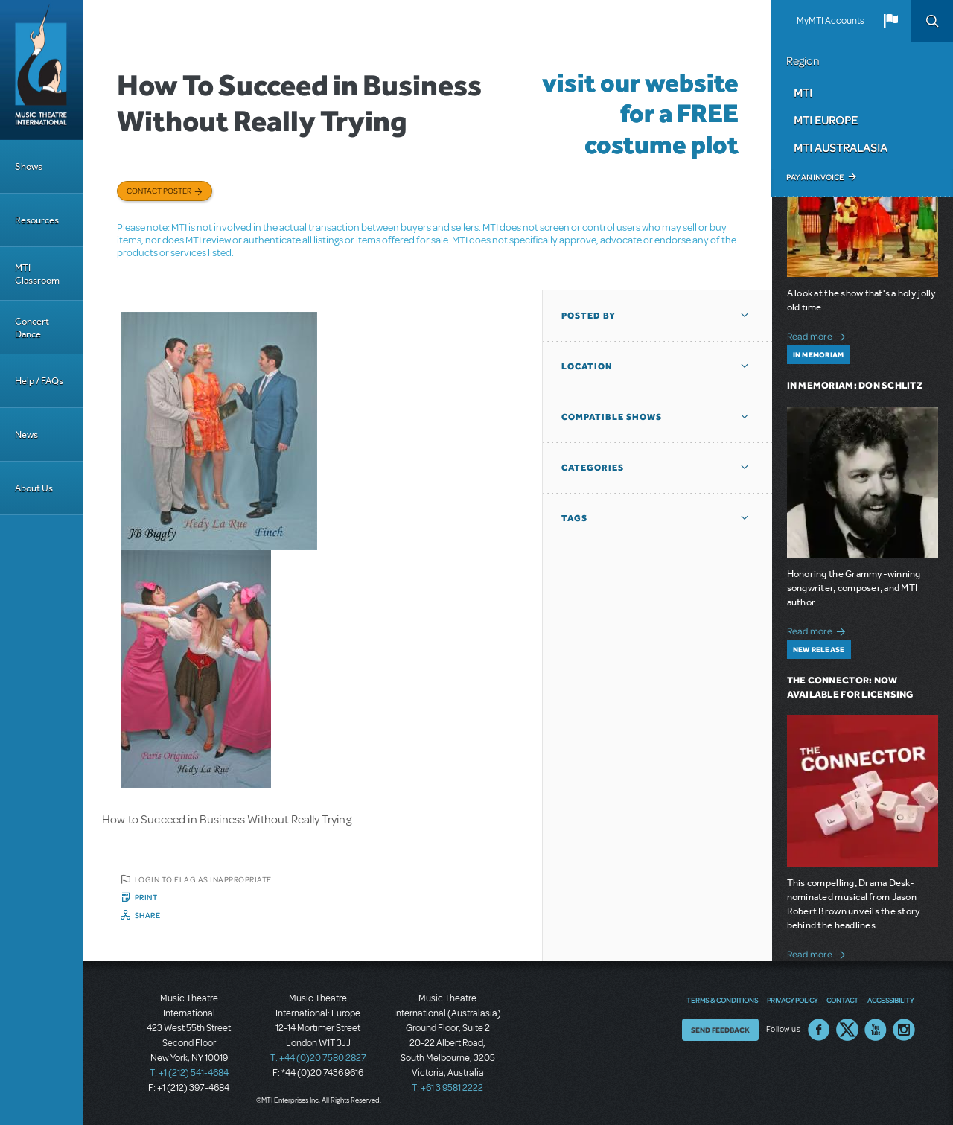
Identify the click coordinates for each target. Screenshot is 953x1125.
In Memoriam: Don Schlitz (854, 385)
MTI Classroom (37, 274)
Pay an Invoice (815, 177)
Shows (28, 166)
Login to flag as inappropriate (203, 879)
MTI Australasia (840, 147)
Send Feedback (720, 1029)
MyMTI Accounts (830, 21)
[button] (890, 21)
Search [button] (932, 21)
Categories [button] (592, 467)
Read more (818, 335)
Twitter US (847, 1030)
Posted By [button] (588, 315)
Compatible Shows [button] (611, 417)
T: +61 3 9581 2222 (447, 1088)
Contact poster (159, 190)
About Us (34, 488)
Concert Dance (32, 327)
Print (146, 897)
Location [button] (587, 366)
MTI (803, 92)
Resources (37, 220)
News (26, 434)
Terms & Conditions (722, 999)
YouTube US (875, 1030)
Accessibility (890, 999)
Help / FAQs (39, 381)
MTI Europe (826, 119)
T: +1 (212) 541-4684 (189, 1073)
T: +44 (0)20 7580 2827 (318, 1058)
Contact (842, 999)
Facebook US (819, 1030)
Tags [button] (574, 518)
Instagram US (904, 1030)
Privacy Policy (792, 999)
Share (148, 915)
